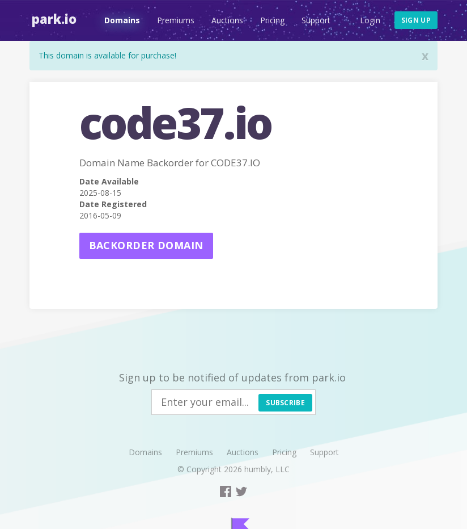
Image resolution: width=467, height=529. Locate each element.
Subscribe (285, 403)
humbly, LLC (267, 469)
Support (313, 20)
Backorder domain (146, 245)
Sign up (416, 20)
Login (370, 20)
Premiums (173, 20)
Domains (120, 20)
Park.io (51, 18)
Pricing (270, 20)
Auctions (225, 20)
